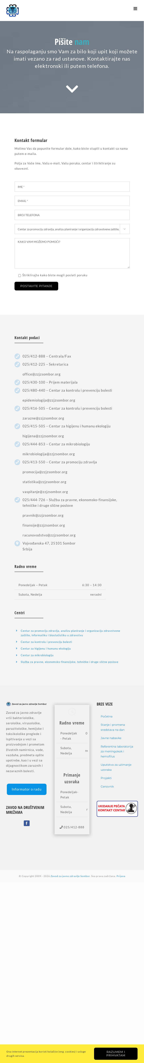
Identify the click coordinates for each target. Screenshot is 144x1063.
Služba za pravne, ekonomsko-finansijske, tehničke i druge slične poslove (69, 661)
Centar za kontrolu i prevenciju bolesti (46, 641)
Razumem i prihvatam (115, 1053)
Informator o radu (26, 789)
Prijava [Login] (121, 876)
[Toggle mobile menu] (136, 8)
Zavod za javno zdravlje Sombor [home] (70, 876)
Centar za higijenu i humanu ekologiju (46, 648)
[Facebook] (27, 823)
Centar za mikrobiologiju (37, 655)
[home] (26, 704)
